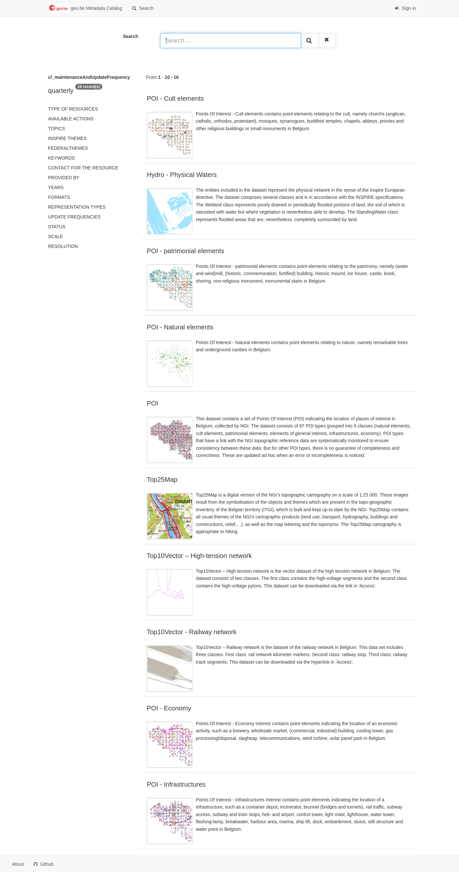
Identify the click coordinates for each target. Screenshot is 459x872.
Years (55, 187)
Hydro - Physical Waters (182, 174)
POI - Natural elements (180, 327)
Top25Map (162, 479)
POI (152, 403)
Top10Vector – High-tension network (199, 555)
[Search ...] (230, 40)
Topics (56, 128)
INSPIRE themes (67, 138)
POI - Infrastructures (176, 784)
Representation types (77, 207)
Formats (59, 197)
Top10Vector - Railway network (192, 632)
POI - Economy (169, 708)
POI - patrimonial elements (185, 250)
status (56, 226)
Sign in (405, 8)
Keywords (61, 158)
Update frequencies (74, 216)
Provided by (63, 177)
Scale (55, 236)
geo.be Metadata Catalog (85, 8)
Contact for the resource (83, 167)
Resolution (63, 246)
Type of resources (73, 109)
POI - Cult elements (175, 98)
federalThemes (68, 148)
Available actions (71, 118)
